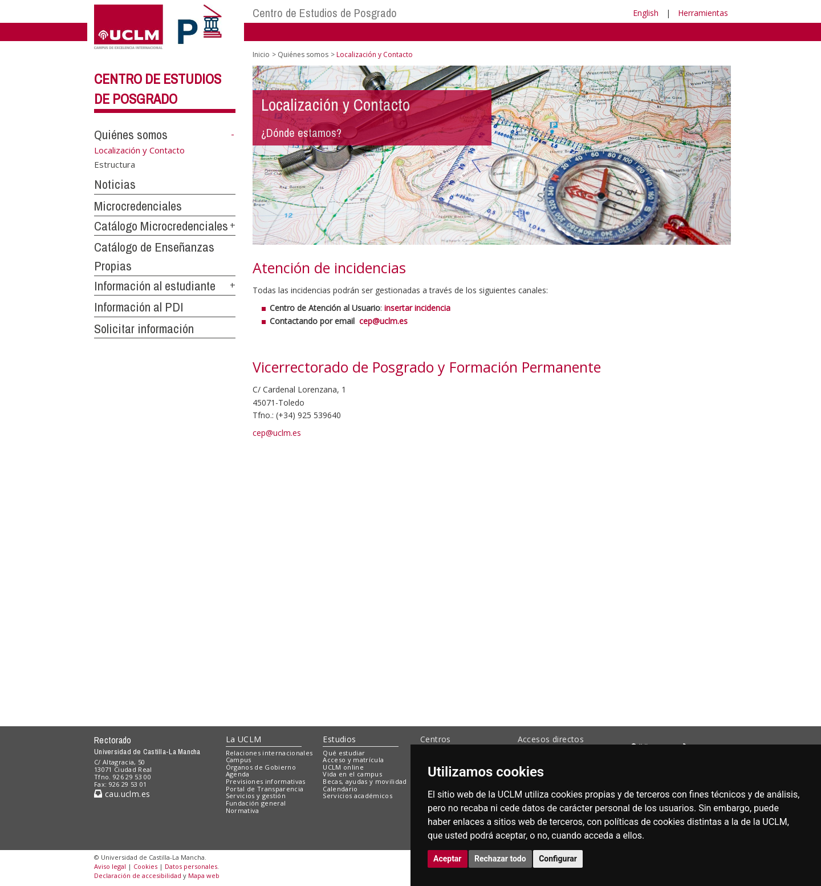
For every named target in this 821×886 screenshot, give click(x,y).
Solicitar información (144, 328)
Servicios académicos (357, 795)
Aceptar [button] (447, 858)
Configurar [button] (558, 858)
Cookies (145, 866)
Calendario (340, 788)
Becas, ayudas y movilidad (365, 781)
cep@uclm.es (277, 432)
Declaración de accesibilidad (137, 875)
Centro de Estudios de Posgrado (325, 13)
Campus (238, 759)
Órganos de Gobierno (261, 767)
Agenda (238, 774)
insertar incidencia (416, 307)
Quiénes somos (131, 134)
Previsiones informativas (266, 781)
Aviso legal (110, 866)
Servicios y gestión (256, 795)
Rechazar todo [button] (500, 858)
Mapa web (204, 875)
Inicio (261, 54)
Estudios (339, 739)
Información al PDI (139, 306)
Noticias (115, 184)
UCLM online (343, 767)
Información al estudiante (155, 285)
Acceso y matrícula (353, 759)
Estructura (114, 164)
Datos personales (191, 866)
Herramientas (703, 12)
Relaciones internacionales (269, 753)
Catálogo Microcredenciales (161, 225)
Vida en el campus (352, 774)
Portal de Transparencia (265, 788)
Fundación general (256, 803)
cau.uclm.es (122, 793)
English (646, 12)
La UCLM (244, 739)
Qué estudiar (344, 753)
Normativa (242, 810)
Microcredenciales (138, 206)
